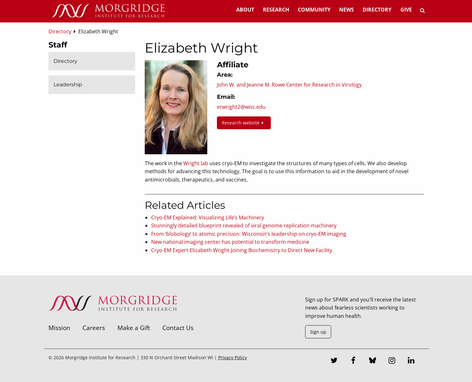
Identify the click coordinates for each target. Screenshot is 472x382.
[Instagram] (391, 361)
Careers (93, 327)
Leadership (68, 84)
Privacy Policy (232, 357)
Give (406, 9)
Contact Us (177, 327)
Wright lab (195, 163)
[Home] (108, 11)
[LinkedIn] (411, 361)
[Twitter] (334, 361)
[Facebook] (353, 361)
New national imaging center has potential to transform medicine (230, 241)
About (245, 9)
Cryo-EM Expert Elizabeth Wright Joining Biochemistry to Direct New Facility (241, 250)
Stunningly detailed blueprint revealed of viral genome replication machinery (244, 225)
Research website (244, 123)
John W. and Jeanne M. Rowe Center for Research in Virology (289, 84)
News (346, 9)
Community (314, 9)
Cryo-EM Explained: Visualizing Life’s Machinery (207, 217)
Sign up (318, 332)
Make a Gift (133, 327)
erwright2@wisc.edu (241, 106)
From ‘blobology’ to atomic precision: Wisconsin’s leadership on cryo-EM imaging (248, 233)
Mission (59, 327)
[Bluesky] (372, 361)
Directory (377, 9)
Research (276, 9)
